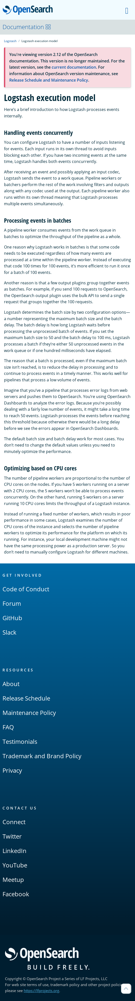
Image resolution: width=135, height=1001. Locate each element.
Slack (9, 632)
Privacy (12, 770)
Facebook (15, 894)
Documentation (26, 27)
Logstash (10, 41)
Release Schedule (26, 698)
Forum (11, 603)
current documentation (74, 67)
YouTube (14, 865)
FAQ (8, 727)
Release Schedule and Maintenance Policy (48, 80)
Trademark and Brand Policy (41, 756)
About (10, 684)
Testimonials (19, 741)
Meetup (13, 879)
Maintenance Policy (29, 712)
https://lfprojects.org (41, 990)
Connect (13, 822)
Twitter (12, 836)
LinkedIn (14, 851)
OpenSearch (29, 10)
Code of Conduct (25, 589)
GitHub (12, 618)
